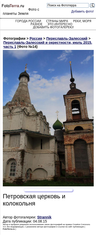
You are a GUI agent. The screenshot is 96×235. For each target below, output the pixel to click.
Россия (36, 38)
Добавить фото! (82, 11)
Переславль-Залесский (67, 38)
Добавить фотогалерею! (53, 27)
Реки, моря (82, 21)
